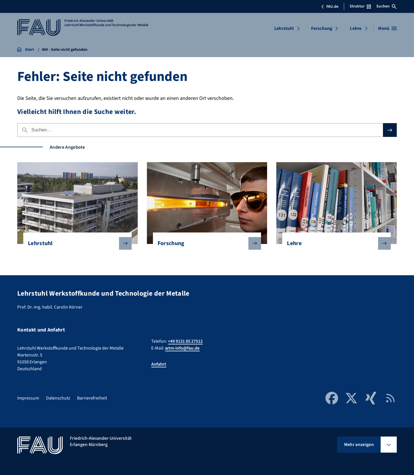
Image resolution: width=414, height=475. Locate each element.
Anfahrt (158, 364)
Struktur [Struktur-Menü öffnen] (360, 6)
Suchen (386, 6)
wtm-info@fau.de (182, 348)
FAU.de (330, 6)
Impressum (28, 398)
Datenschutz (58, 398)
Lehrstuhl (284, 28)
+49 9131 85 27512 (185, 341)
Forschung (321, 28)
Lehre (355, 28)
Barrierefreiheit (92, 398)
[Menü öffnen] (387, 28)
